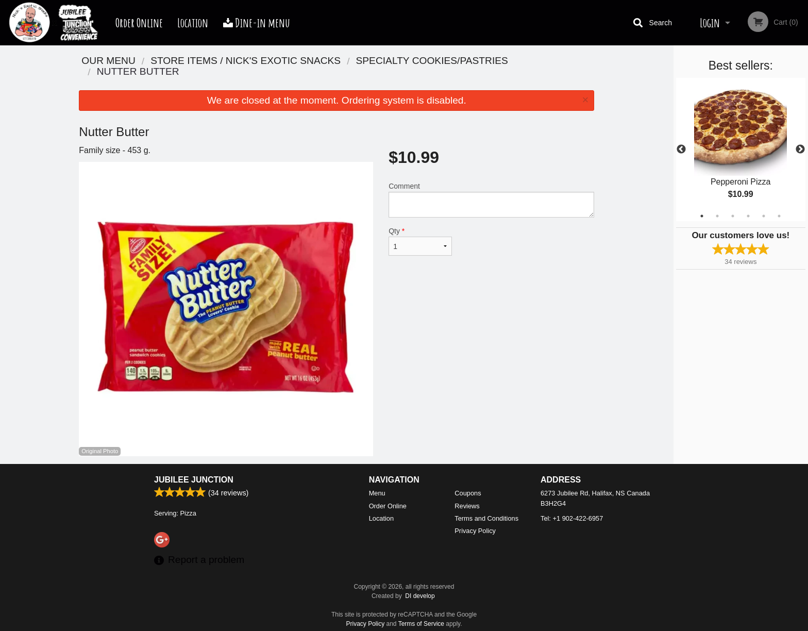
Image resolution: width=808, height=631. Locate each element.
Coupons (467, 493)
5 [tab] (764, 216)
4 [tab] (748, 216)
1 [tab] (702, 216)
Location (192, 22)
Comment (491, 200)
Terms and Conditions (486, 518)
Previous (681, 149)
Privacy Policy (475, 531)
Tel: (572, 518)
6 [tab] (779, 216)
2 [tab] (717, 216)
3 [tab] (733, 216)
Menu (377, 493)
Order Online (139, 22)
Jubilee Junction (193, 479)
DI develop (419, 596)
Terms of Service (421, 623)
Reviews (466, 506)
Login (710, 22)
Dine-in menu (256, 22)
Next (800, 149)
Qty (420, 241)
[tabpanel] (741, 149)
